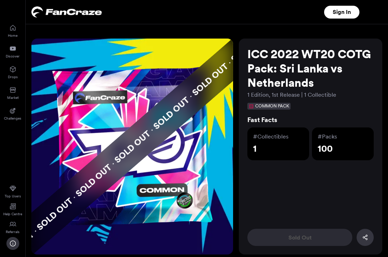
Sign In (342, 12)
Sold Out (300, 237)
